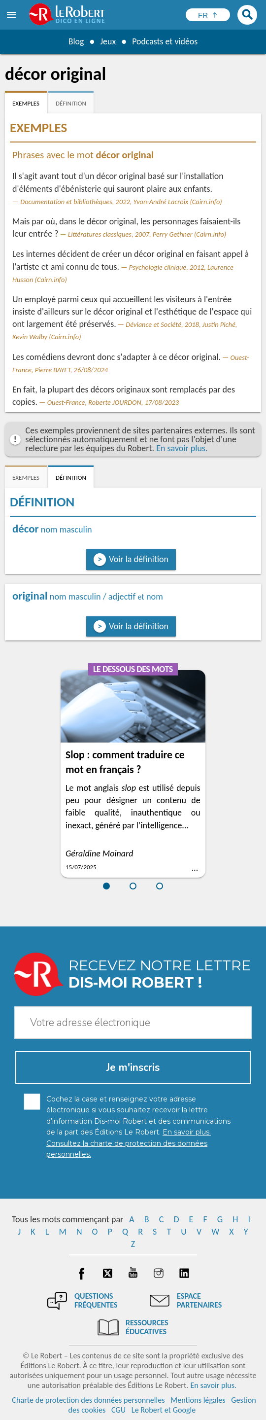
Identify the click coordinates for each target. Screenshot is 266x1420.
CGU (118, 1410)
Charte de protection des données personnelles (88, 1400)
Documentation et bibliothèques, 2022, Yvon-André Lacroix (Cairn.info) (121, 201)
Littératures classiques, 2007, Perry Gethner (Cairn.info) (147, 234)
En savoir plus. (181, 448)
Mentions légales (197, 1400)
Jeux (108, 41)
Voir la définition (138, 559)
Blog (76, 41)
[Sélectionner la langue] (208, 14)
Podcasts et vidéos (165, 41)
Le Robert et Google (164, 1410)
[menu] (12, 14)
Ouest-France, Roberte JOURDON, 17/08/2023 (113, 402)
